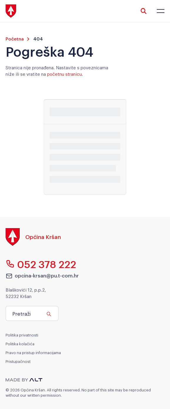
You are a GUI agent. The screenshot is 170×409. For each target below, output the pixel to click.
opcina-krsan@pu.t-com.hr (42, 276)
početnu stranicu (64, 74)
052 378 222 (41, 264)
